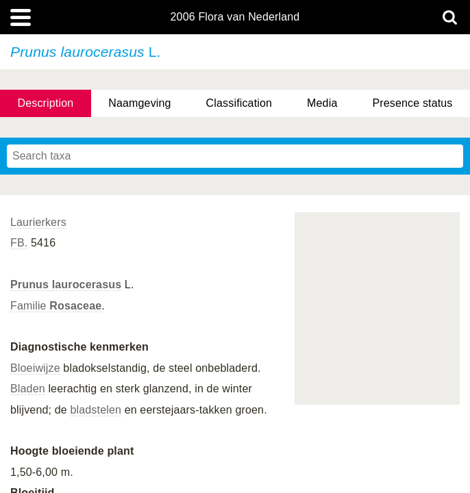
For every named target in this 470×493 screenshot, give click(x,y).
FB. (18, 243)
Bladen (27, 388)
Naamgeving (139, 103)
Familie (55, 306)
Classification (239, 103)
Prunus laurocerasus (65, 284)
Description (45, 103)
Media (322, 103)
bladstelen (95, 410)
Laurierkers (38, 222)
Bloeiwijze (35, 368)
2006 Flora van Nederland (235, 17)
